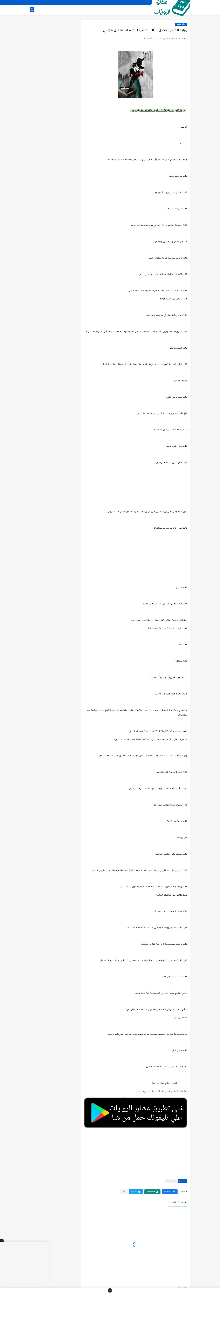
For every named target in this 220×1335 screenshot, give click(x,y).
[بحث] (32, 9)
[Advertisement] (135, 561)
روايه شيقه (181, 24)
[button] (170, 1191)
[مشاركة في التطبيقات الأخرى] (124, 1191)
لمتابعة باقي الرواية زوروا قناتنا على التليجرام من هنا (162, 1092)
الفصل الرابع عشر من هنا (164, 1083)
